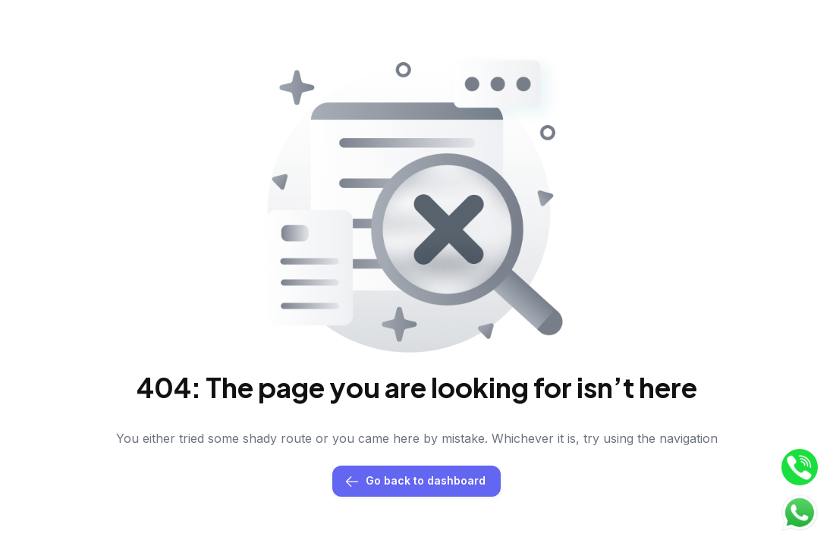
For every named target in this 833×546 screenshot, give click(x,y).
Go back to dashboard (416, 481)
